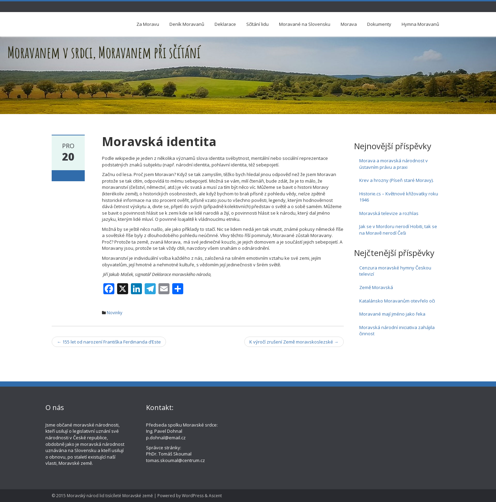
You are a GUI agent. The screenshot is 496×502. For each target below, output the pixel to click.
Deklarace (225, 24)
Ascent (215, 496)
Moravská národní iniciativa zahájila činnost (397, 330)
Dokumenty (379, 24)
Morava (349, 24)
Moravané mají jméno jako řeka (392, 314)
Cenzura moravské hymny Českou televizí (395, 271)
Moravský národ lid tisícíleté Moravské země (110, 496)
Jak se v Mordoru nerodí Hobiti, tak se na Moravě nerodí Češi (398, 229)
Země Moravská (376, 287)
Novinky (114, 313)
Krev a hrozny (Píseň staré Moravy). (396, 180)
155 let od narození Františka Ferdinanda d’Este (109, 342)
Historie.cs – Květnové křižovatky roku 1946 (398, 197)
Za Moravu (147, 24)
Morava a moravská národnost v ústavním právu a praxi (393, 163)
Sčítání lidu (257, 24)
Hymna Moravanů (420, 24)
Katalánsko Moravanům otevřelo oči (397, 301)
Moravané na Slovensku (304, 24)
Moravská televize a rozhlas (388, 213)
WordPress (193, 496)
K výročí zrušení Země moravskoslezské (294, 342)
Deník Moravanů (186, 24)
